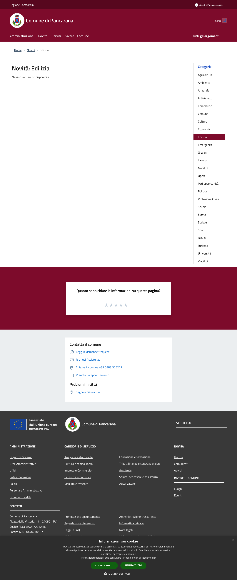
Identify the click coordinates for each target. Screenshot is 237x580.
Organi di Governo (21, 457)
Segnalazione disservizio (79, 523)
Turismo (203, 245)
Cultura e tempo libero (78, 464)
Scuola (202, 207)
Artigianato (205, 98)
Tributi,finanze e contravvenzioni (140, 463)
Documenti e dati (20, 497)
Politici (14, 483)
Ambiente (204, 82)
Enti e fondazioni (20, 477)
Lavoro (202, 160)
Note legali (126, 530)
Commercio (205, 106)
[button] (118, 574)
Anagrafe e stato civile (78, 457)
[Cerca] (222, 20)
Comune (203, 113)
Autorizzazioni (128, 483)
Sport (201, 230)
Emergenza (205, 145)
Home (17, 50)
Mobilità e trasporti (76, 483)
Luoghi (178, 488)
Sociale (202, 222)
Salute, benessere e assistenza (138, 477)
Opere (202, 176)
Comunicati (181, 464)
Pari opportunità (208, 183)
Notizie (178, 457)
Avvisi (178, 470)
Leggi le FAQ (72, 530)
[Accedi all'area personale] (208, 5)
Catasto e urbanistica (77, 477)
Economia (204, 129)
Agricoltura (205, 75)
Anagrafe (203, 90)
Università (204, 253)
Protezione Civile (208, 199)
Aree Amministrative (23, 464)
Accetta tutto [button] (104, 565)
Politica (202, 191)
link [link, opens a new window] (154, 557)
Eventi (178, 495)
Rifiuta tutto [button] (133, 565)
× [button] (232, 539)
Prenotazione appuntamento (82, 516)
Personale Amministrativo (26, 490)
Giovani (202, 152)
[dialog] (118, 558)
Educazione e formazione (135, 457)
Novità (31, 50)
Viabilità (203, 261)
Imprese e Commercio (77, 470)
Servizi (202, 214)
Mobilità (203, 168)
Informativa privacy (131, 523)
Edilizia (202, 137)
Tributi (202, 238)
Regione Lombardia (22, 5)
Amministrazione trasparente (137, 516)
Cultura (202, 121)
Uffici (13, 470)
